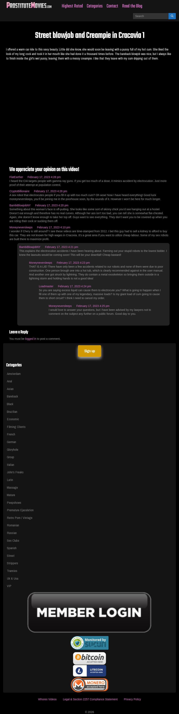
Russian (12, 532)
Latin (10, 479)
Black (10, 404)
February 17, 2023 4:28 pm (44, 177)
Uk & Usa (12, 578)
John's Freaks (15, 472)
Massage (12, 487)
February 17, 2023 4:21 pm (61, 247)
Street (11, 555)
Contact (112, 6)
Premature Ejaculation (20, 510)
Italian (10, 464)
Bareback (12, 396)
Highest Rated (72, 6)
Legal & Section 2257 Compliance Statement (90, 699)
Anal (9, 381)
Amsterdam (14, 373)
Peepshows (14, 502)
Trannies (12, 570)
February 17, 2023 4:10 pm (53, 227)
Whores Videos (47, 699)
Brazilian (12, 411)
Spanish (11, 548)
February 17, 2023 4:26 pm (50, 191)
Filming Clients (16, 426)
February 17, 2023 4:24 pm (74, 286)
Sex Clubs (13, 540)
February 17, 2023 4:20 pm (51, 205)
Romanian (13, 525)
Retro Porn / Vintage (19, 517)
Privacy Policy (132, 699)
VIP (9, 586)
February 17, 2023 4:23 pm (73, 262)
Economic (13, 419)
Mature (11, 495)
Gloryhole (12, 449)
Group (10, 457)
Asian (10, 388)
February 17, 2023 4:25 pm (93, 305)
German (11, 442)
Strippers (12, 563)
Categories (95, 6)
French (11, 434)
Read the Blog (132, 6)
